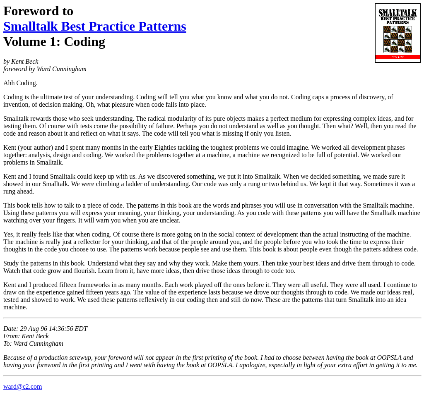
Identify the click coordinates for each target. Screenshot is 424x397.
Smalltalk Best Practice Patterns (94, 26)
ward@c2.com (22, 386)
